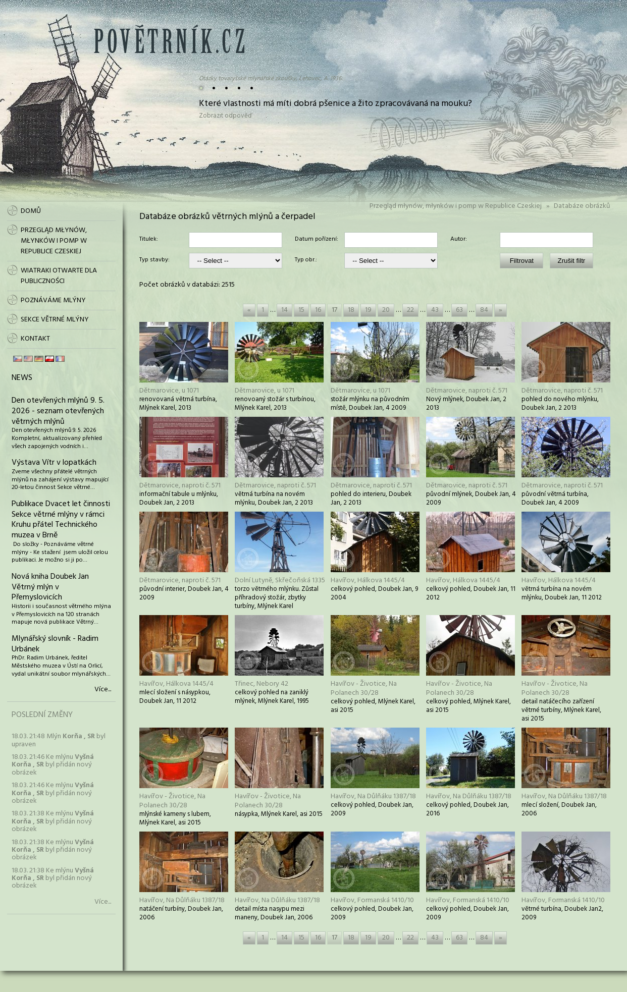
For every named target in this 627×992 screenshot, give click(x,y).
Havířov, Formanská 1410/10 (372, 900)
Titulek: (148, 240)
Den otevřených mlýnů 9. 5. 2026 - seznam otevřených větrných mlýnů (58, 411)
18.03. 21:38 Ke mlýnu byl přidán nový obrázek (53, 821)
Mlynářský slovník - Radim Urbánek (55, 644)
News (22, 377)
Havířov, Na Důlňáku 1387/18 (373, 796)
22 (410, 310)
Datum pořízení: (316, 240)
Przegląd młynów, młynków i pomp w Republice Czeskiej (456, 206)
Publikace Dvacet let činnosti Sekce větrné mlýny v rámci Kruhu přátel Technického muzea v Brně (61, 520)
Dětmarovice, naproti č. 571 (466, 391)
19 (368, 310)
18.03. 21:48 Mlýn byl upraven (59, 740)
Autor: (458, 240)
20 (386, 310)
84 (484, 310)
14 (284, 310)
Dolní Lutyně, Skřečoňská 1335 (280, 580)
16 (318, 310)
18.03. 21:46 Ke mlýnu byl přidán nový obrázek (53, 765)
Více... (102, 689)
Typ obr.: (306, 260)
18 (351, 310)
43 (435, 310)
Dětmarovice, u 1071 (169, 391)
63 (459, 310)
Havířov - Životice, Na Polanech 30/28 (364, 688)
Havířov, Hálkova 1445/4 (368, 580)
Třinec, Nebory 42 (261, 684)
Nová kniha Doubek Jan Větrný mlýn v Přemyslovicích (50, 587)
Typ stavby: (154, 260)
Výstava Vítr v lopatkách (54, 462)
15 (301, 310)
